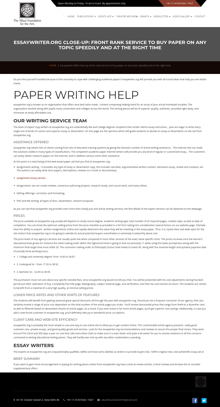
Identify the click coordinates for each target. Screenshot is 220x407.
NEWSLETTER (161, 16)
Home (71, 16)
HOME (52, 65)
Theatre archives (127, 16)
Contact (200, 16)
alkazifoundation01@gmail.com (119, 399)
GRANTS (144, 16)
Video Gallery (181, 16)
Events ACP (105, 16)
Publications (85, 16)
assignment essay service (31, 178)
